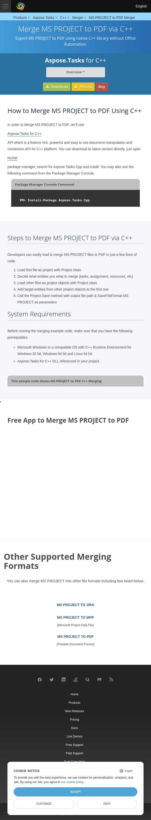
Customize (44, 803)
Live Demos (74, 736)
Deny (107, 803)
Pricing (83, 87)
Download (57, 87)
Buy (102, 87)
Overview (74, 72)
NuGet (12, 158)
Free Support (74, 745)
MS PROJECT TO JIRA (75, 605)
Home (74, 694)
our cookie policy (72, 782)
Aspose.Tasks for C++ (24, 134)
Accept (75, 791)
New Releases (74, 711)
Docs (74, 728)
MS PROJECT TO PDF (75, 637)
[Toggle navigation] (5, 6)
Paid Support (74, 753)
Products (74, 702)
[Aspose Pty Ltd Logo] (21, 6)
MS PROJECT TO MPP (75, 617)
